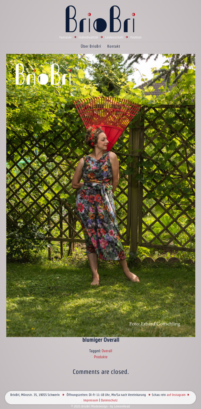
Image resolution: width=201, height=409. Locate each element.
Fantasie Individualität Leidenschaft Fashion (100, 37)
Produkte (100, 357)
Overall (107, 351)
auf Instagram (176, 394)
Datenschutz (109, 400)
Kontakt (113, 46)
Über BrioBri (91, 46)
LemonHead (122, 406)
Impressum (90, 400)
